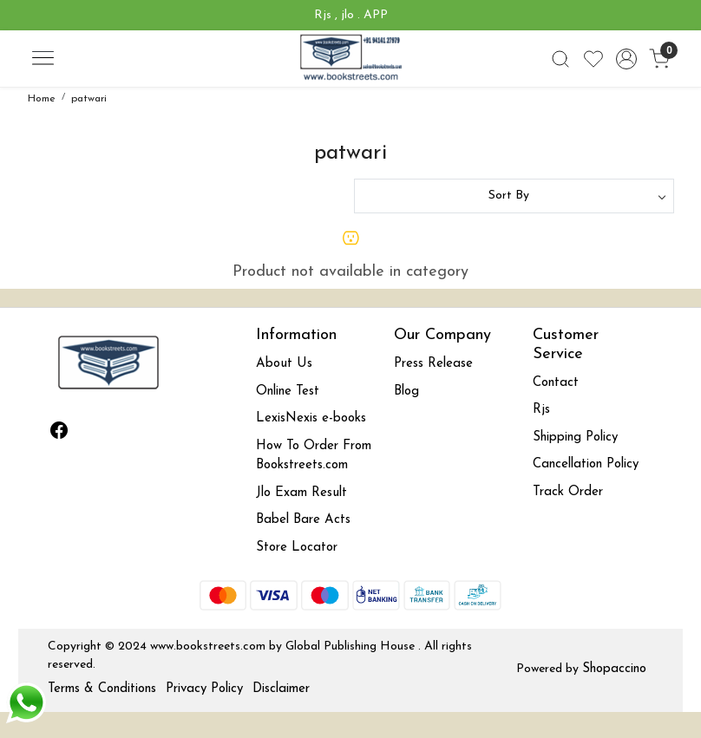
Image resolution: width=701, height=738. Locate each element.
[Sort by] (514, 196)
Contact (556, 382)
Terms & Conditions (102, 689)
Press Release (433, 363)
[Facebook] (59, 433)
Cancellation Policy (586, 464)
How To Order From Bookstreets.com (313, 456)
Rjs (541, 409)
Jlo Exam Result (301, 493)
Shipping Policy (575, 437)
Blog (406, 391)
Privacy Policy (204, 689)
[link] (560, 59)
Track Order (568, 492)
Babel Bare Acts (303, 519)
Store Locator (296, 547)
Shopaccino (614, 669)
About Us (284, 363)
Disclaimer (281, 689)
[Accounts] (626, 59)
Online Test (287, 391)
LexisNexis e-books (311, 418)
